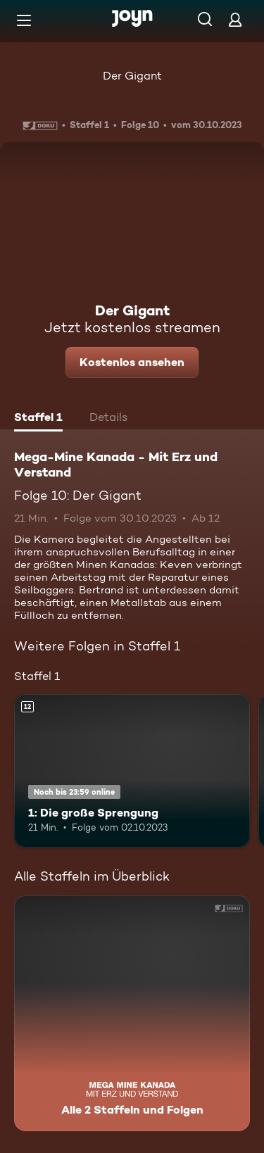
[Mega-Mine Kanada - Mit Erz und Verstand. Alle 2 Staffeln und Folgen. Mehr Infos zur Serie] (132, 1013)
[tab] (38, 418)
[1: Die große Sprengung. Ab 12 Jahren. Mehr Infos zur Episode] (132, 771)
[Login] (235, 19)
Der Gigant (132, 75)
